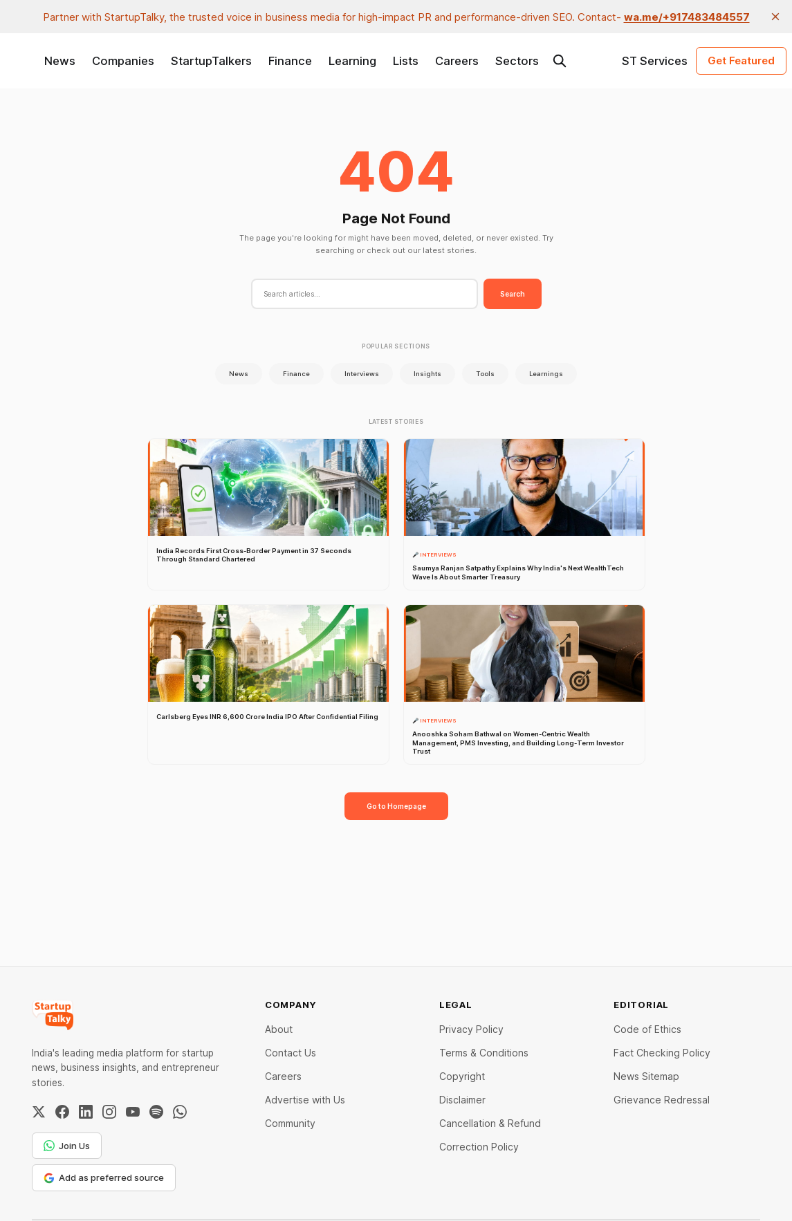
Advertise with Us (305, 1100)
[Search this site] (559, 61)
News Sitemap (646, 1076)
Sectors (517, 61)
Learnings (546, 374)
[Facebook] (62, 1112)
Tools (485, 374)
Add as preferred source (104, 1177)
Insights (427, 374)
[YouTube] (133, 1112)
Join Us (67, 1145)
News (59, 61)
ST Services (655, 61)
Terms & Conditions (483, 1053)
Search (512, 294)
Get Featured (741, 60)
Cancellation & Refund (490, 1123)
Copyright (462, 1076)
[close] (775, 17)
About (279, 1029)
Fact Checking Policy (662, 1053)
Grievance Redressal (662, 1100)
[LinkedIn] (86, 1112)
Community (290, 1123)
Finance (290, 61)
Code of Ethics (647, 1029)
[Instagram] (109, 1112)
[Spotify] (156, 1112)
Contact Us (290, 1053)
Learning (352, 61)
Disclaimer (462, 1100)
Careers (457, 61)
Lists (405, 61)
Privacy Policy (471, 1029)
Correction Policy (479, 1147)
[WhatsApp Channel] (180, 1112)
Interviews (361, 374)
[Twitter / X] (39, 1112)
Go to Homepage (396, 806)
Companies (123, 61)
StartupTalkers (211, 61)
